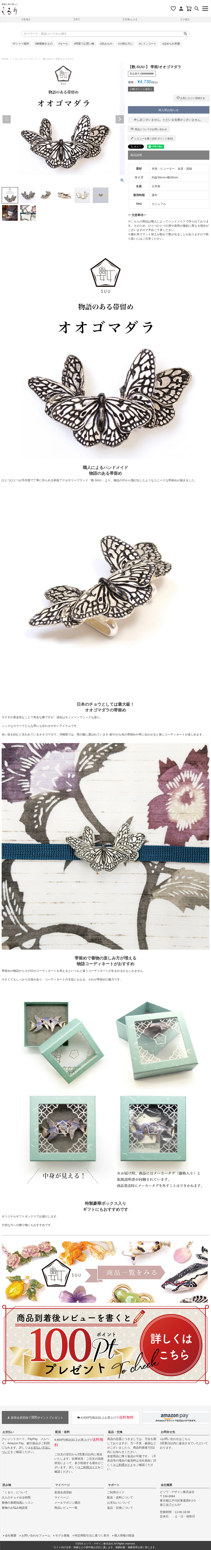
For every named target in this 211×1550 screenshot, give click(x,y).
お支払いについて (118, 1502)
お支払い (8, 1432)
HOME (5, 59)
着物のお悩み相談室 (15, 1507)
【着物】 (26, 19)
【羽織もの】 (130, 19)
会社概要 (166, 1485)
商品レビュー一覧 (65, 1507)
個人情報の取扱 (124, 1535)
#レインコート (147, 43)
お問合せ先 (168, 1432)
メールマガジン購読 (67, 1502)
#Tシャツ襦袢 (21, 43)
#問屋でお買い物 (84, 43)
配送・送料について (120, 1497)
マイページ (62, 1485)
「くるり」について (15, 1492)
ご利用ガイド (89, 1467)
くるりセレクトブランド (25, 59)
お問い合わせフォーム (35, 1535)
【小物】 (185, 19)
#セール (63, 43)
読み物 (6, 1485)
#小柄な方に (125, 43)
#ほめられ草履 (171, 43)
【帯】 (76, 19)
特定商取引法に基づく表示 (92, 1535)
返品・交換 (115, 1432)
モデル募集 (62, 1535)
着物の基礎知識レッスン (17, 1502)
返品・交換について (120, 1507)
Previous (6, 119)
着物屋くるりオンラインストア (9, 11)
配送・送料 (62, 1432)
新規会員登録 (63, 1492)
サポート (114, 1485)
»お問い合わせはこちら (175, 1439)
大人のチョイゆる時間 (16, 1497)
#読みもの (106, 43)
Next (120, 119)
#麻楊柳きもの (44, 43)
